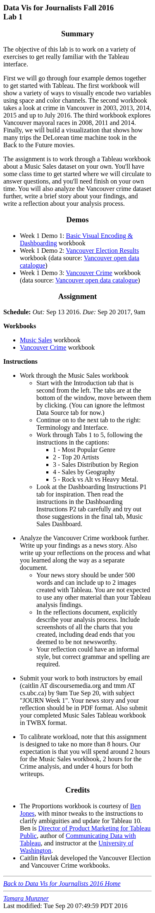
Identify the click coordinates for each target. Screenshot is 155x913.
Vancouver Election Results (102, 250)
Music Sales (36, 340)
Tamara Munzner (26, 898)
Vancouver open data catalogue (96, 280)
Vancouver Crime (89, 272)
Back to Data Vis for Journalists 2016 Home (62, 883)
